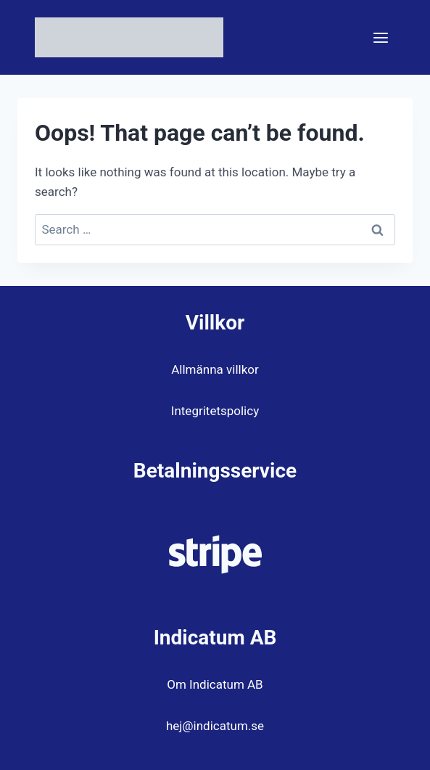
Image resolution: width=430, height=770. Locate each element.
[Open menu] (380, 37)
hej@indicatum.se (215, 725)
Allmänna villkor (214, 369)
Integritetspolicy (215, 411)
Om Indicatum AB (214, 684)
